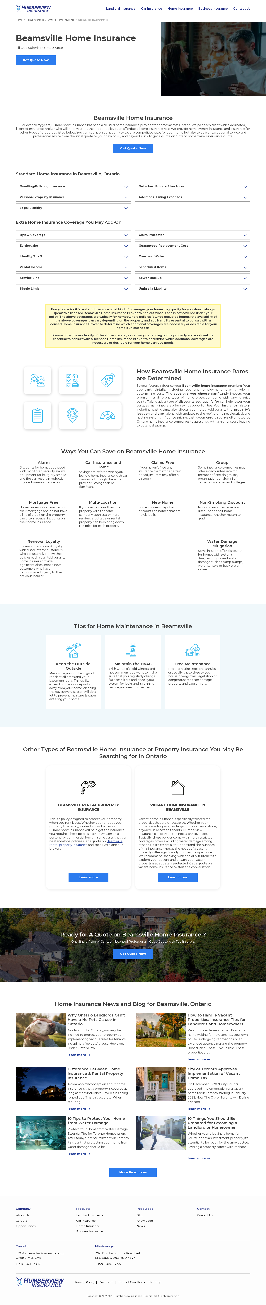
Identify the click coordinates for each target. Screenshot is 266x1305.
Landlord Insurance (121, 8)
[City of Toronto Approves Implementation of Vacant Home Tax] (161, 1084)
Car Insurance (151, 8)
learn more (77, 1055)
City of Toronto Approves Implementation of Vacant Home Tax (214, 1073)
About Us (22, 1215)
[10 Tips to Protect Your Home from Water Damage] (41, 1133)
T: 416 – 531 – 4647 (28, 1263)
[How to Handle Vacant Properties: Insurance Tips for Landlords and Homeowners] (161, 1030)
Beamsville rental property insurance (85, 843)
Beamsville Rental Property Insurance (88, 807)
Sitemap (155, 1282)
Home (19, 19)
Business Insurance (213, 8)
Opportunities (25, 1226)
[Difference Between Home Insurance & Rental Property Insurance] (41, 1084)
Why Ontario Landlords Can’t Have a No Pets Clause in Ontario (96, 1019)
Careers (21, 1220)
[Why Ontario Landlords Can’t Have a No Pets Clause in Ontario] (41, 1030)
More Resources (133, 1172)
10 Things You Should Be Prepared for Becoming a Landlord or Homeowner (212, 1123)
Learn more (88, 877)
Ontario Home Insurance (61, 19)
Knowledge (145, 1220)
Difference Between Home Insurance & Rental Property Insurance (95, 1073)
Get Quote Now (36, 60)
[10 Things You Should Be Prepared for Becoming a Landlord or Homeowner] (161, 1133)
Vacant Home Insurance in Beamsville (177, 807)
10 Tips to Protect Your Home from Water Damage (96, 1120)
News (141, 1226)
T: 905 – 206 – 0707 (108, 1263)
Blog (140, 1215)
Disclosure (106, 1282)
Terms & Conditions (131, 1282)
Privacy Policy (84, 1282)
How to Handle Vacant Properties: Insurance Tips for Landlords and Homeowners (217, 1019)
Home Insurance (180, 8)
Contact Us (241, 8)
